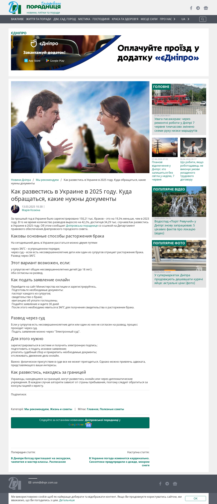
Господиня (101, 19)
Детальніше (67, 500)
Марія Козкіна (31, 210)
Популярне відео (169, 189)
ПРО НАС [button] (166, 19)
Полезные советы (112, 465)
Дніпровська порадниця (82, 225)
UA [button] (183, 19)
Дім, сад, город (65, 19)
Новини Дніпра (21, 180)
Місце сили (149, 19)
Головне (161, 87)
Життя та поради (38, 19)
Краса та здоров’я (125, 19)
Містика (84, 19)
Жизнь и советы (61, 465)
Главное (92, 465)
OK (195, 498)
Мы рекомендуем (47, 180)
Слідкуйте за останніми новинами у (80, 478)
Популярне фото (169, 243)
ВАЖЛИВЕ (17, 19)
